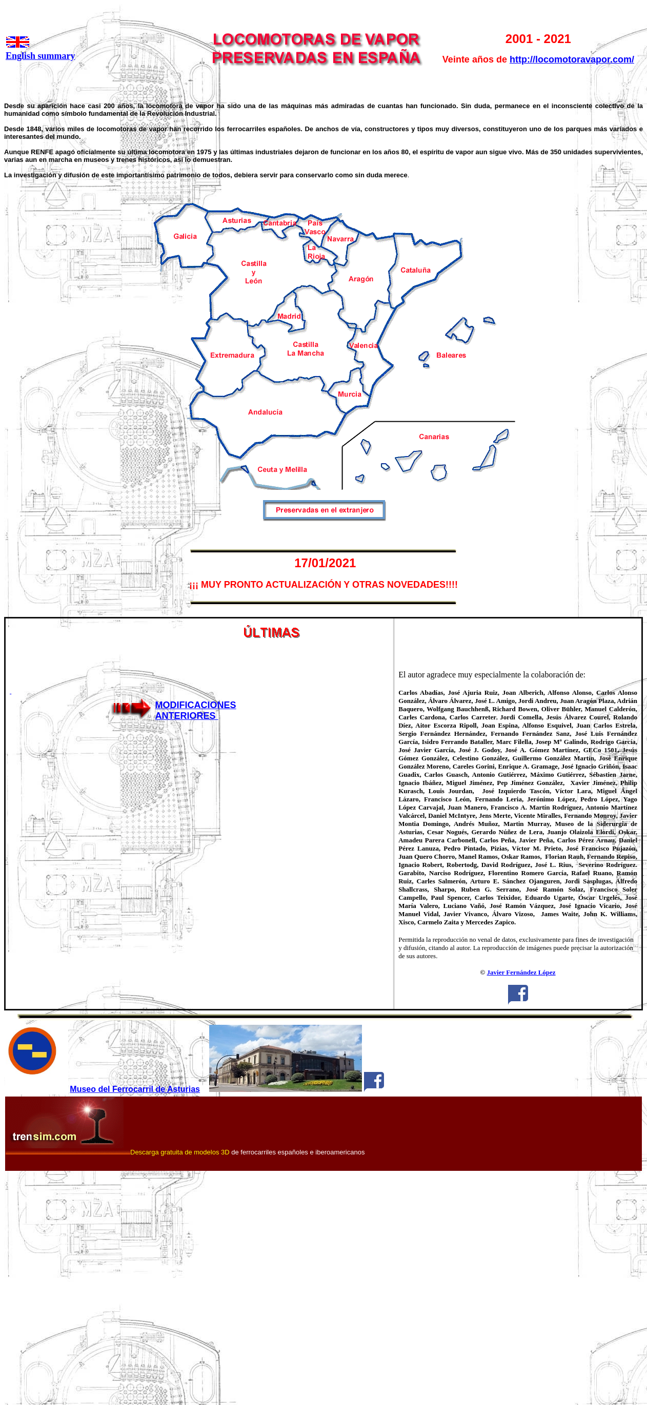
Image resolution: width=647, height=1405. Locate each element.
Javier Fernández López (521, 972)
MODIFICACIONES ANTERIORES (195, 710)
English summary (40, 56)
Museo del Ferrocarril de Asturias (135, 1089)
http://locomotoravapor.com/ (572, 59)
